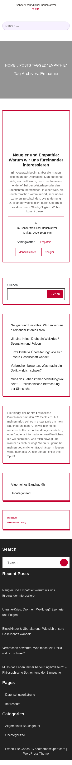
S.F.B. (36, 9)
